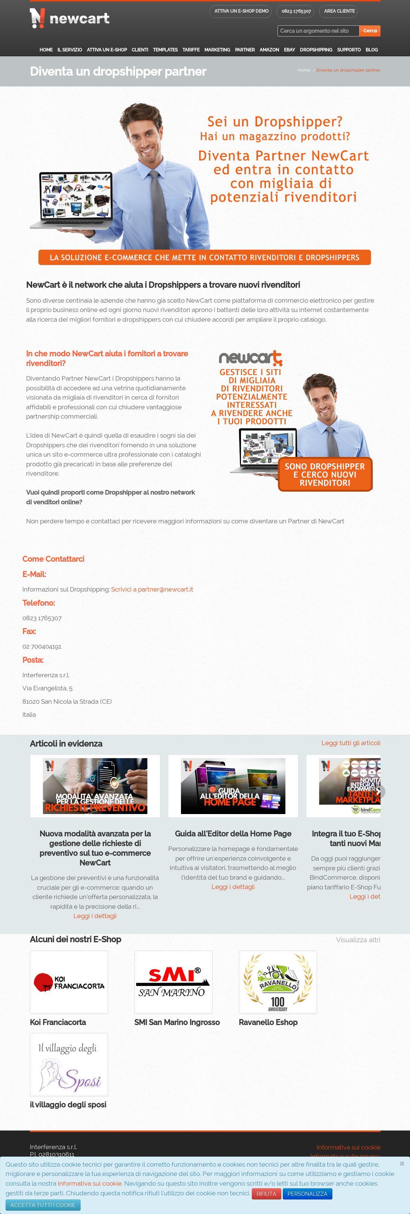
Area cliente (339, 11)
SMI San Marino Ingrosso (177, 1022)
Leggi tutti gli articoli (351, 743)
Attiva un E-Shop (107, 50)
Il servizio (69, 50)
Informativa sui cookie (90, 1183)
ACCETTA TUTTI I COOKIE (43, 1205)
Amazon (269, 50)
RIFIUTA (266, 1194)
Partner (245, 50)
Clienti (140, 50)
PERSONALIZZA (308, 1194)
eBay (289, 50)
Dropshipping (316, 50)
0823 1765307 (296, 11)
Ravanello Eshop (268, 1022)
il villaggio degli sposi (68, 1104)
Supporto (349, 50)
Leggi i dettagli (95, 916)
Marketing (217, 50)
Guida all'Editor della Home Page (233, 833)
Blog (372, 50)
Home (46, 50)
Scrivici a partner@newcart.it (152, 589)
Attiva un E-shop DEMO (242, 11)
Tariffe (191, 50)
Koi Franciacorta (58, 1022)
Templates (165, 50)
